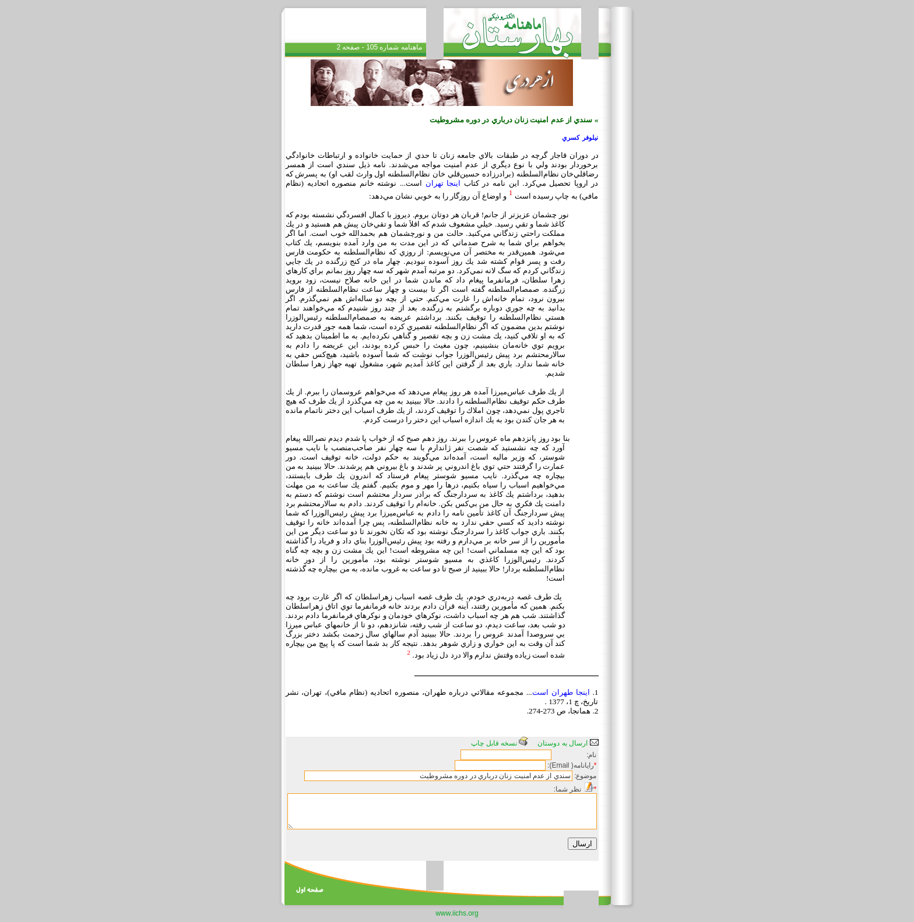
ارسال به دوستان (567, 743)
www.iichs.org (456, 913)
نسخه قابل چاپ (499, 743)
